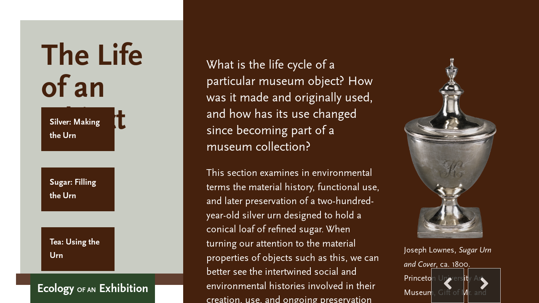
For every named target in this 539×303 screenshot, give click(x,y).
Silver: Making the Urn (75, 129)
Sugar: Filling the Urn (73, 189)
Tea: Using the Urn (74, 249)
